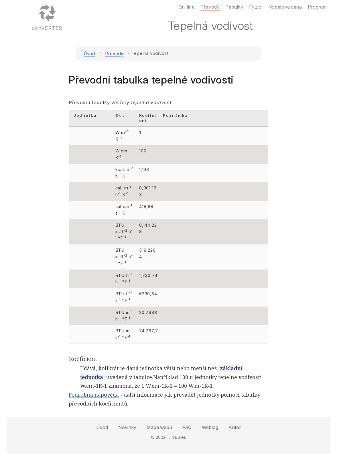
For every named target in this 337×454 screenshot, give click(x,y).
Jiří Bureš (177, 437)
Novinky (127, 427)
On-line (186, 7)
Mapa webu (159, 427)
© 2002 (158, 437)
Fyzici (255, 7)
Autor (234, 427)
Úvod (89, 53)
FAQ (187, 427)
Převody (114, 53)
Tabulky (234, 7)
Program (317, 7)
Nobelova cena (285, 7)
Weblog (210, 427)
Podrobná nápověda (94, 394)
